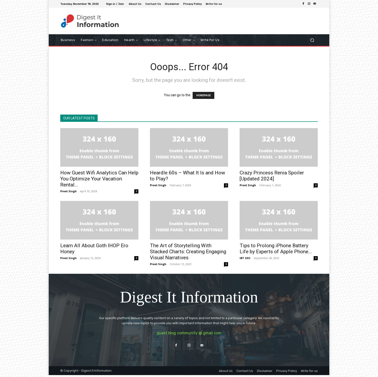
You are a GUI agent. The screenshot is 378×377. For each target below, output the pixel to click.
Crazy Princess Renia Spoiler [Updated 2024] (272, 176)
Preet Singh (68, 191)
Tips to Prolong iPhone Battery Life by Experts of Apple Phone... (276, 248)
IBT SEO (245, 258)
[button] (312, 40)
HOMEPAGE (203, 95)
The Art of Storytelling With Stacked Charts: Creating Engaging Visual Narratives (188, 251)
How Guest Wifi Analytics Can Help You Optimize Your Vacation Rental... (99, 179)
